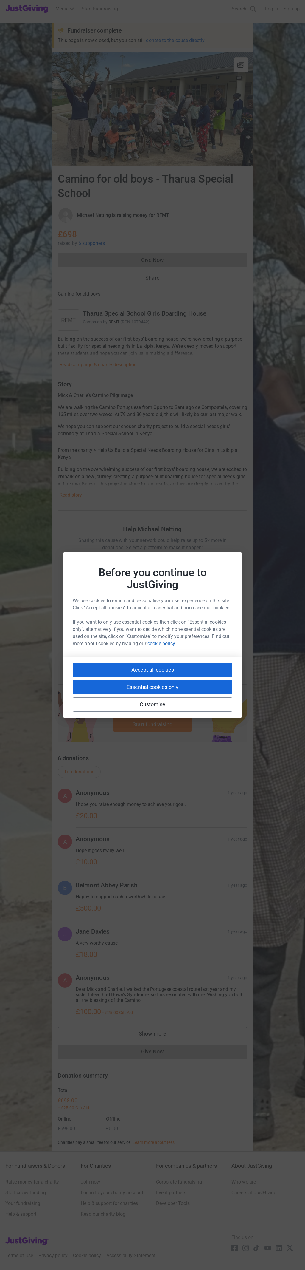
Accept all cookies (152, 670)
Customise (153, 704)
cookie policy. (161, 643)
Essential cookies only (152, 687)
